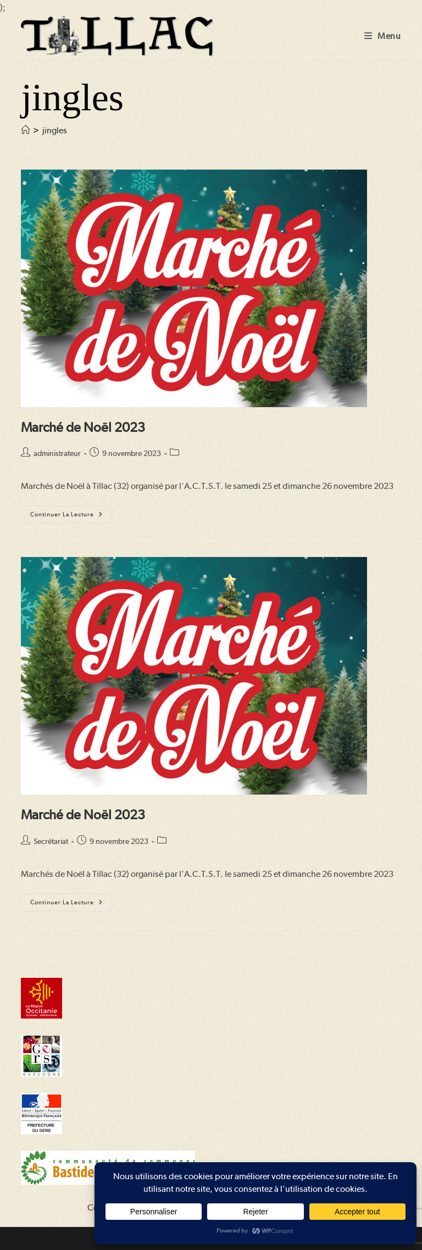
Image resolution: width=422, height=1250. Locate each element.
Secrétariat (51, 841)
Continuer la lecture (71, 516)
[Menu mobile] (382, 36)
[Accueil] (25, 130)
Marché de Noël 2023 (83, 427)
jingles (54, 130)
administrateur (57, 453)
